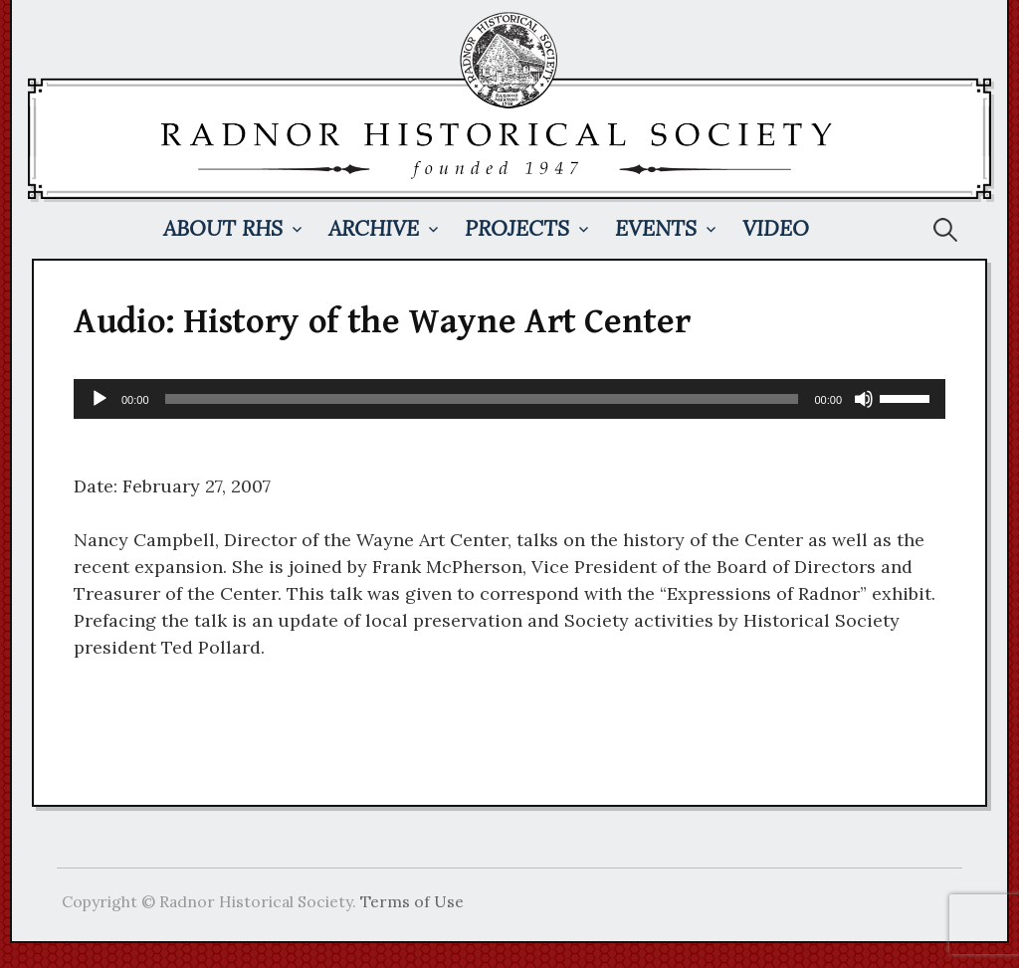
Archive (373, 228)
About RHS (223, 228)
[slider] (482, 399)
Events (656, 228)
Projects (517, 228)
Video (775, 228)
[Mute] (864, 399)
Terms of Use (412, 901)
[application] (509, 399)
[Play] (99, 399)
